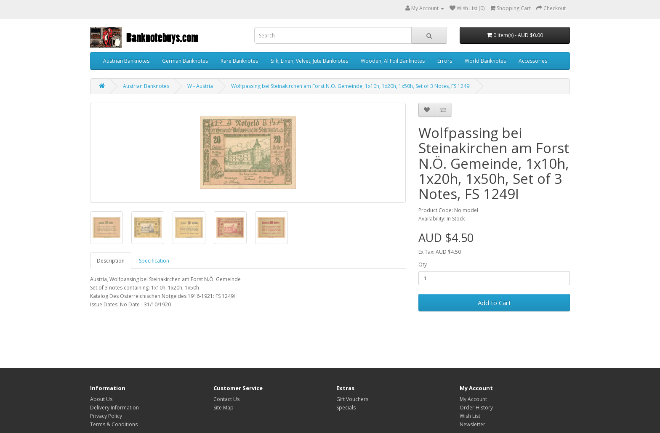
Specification (154, 260)
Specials (346, 407)
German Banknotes (185, 60)
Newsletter (472, 424)
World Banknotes (485, 60)
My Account (473, 399)
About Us (101, 399)
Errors (444, 60)
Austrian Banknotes (126, 60)
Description (111, 260)
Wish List (470, 416)
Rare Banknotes (239, 60)
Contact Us (226, 399)
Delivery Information (114, 407)
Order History (476, 407)
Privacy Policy (106, 416)
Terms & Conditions (114, 424)
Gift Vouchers (352, 399)
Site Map (223, 407)
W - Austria (200, 86)
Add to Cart (494, 302)
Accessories (533, 60)
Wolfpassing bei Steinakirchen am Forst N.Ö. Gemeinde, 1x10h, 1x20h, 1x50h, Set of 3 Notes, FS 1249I (351, 86)
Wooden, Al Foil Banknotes (393, 60)
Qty (422, 264)
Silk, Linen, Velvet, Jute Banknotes (309, 60)
